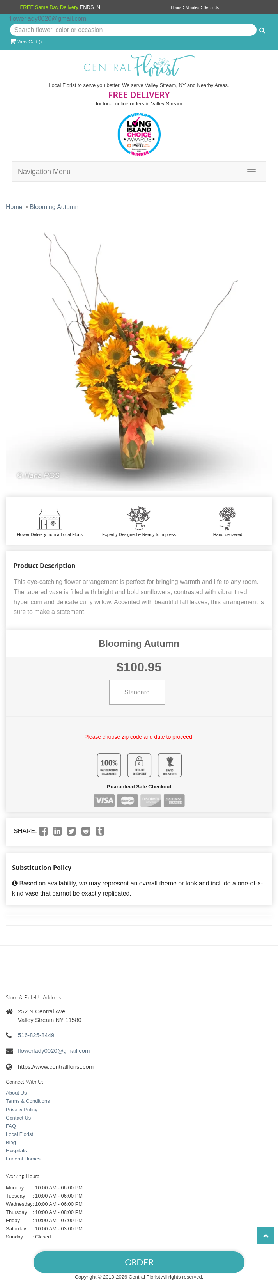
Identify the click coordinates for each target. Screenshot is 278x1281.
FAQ (11, 1126)
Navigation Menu (44, 172)
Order (139, 1262)
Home (14, 207)
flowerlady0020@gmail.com (48, 18)
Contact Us (18, 1118)
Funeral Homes (23, 1159)
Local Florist (19, 1134)
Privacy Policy (21, 1109)
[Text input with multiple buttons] (133, 30)
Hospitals (16, 1150)
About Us (16, 1093)
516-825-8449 (36, 1035)
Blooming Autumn (54, 207)
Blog (11, 1142)
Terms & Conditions (28, 1101)
